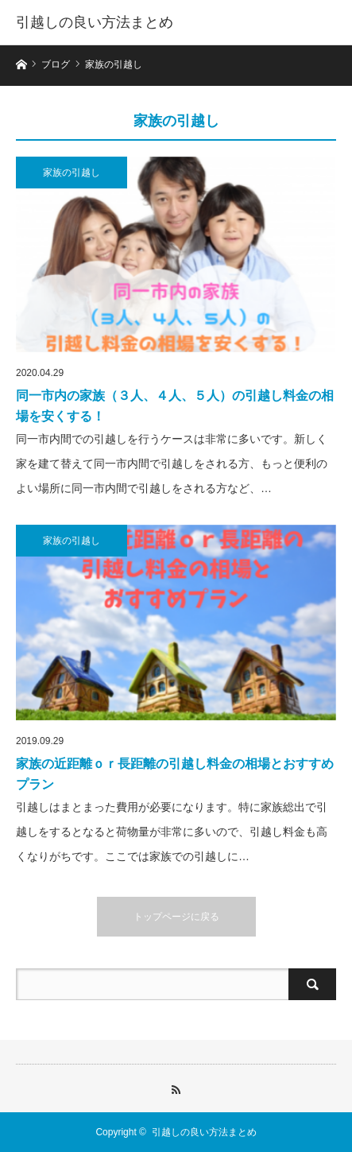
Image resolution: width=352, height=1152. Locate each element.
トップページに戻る (176, 916)
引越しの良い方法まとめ (94, 22)
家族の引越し (71, 172)
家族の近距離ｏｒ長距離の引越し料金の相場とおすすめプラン (175, 774)
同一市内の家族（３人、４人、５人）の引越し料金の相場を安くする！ (175, 406)
